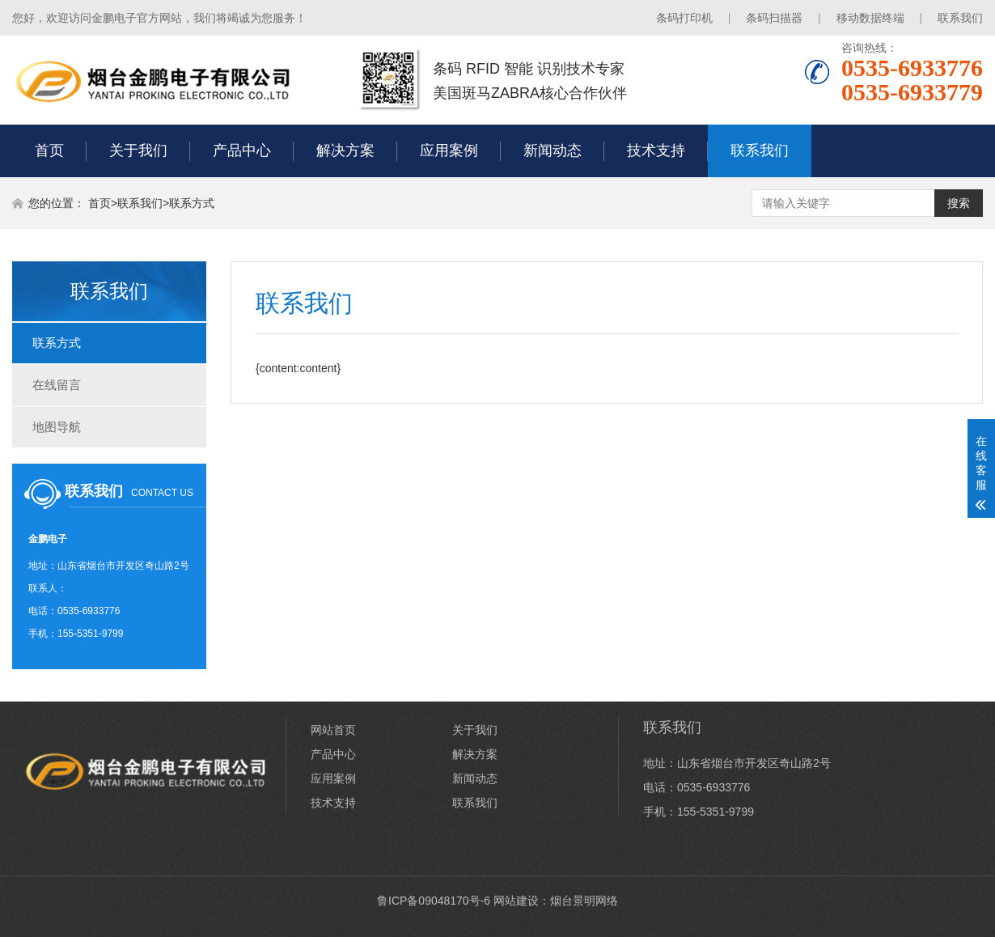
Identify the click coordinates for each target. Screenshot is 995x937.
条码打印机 (684, 17)
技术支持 (656, 150)
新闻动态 (552, 150)
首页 (49, 150)
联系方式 (191, 203)
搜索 (958, 203)
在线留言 (56, 385)
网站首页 (333, 729)
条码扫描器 (774, 17)
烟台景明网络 (584, 900)
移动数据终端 (870, 17)
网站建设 (516, 900)
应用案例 (449, 150)
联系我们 (960, 17)
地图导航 (56, 427)
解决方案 (345, 150)
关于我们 (138, 150)
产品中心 (242, 150)
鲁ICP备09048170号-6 (433, 900)
